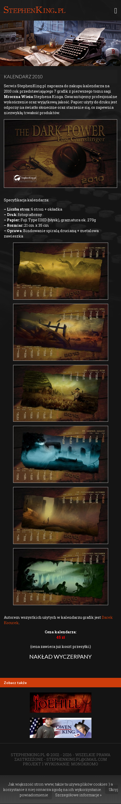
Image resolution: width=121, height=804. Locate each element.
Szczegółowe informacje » (78, 794)
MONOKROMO (84, 763)
